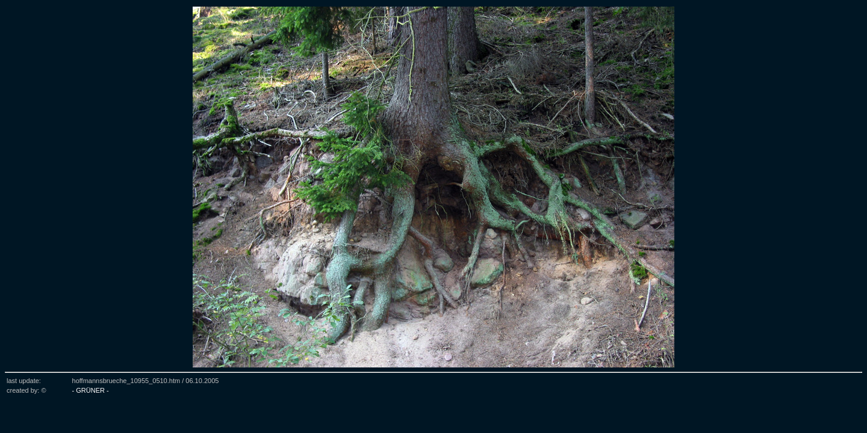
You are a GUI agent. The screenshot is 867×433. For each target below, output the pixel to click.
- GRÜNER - (90, 390)
